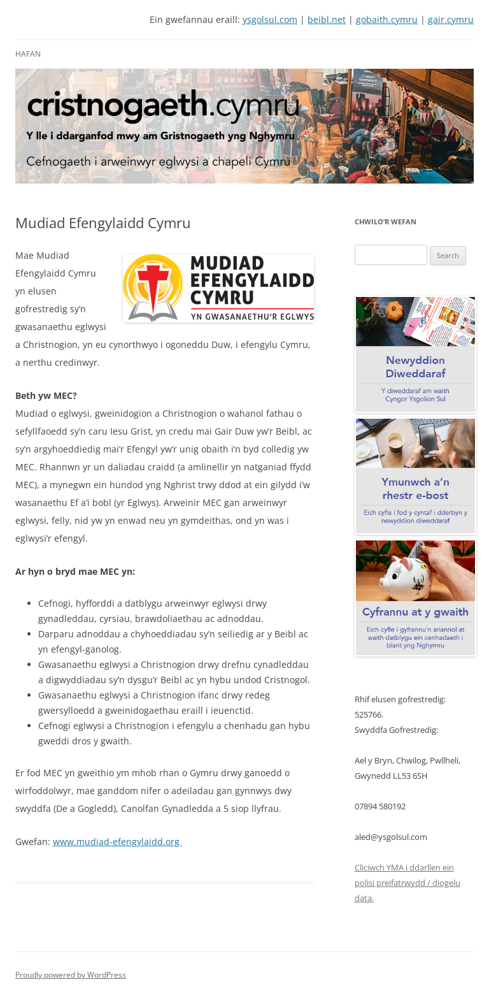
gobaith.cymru (387, 19)
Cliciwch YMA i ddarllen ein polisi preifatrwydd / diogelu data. (407, 883)
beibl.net (327, 19)
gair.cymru (451, 19)
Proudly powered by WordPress (70, 974)
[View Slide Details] (244, 126)
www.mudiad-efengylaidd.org (117, 841)
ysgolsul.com (270, 19)
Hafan (28, 53)
